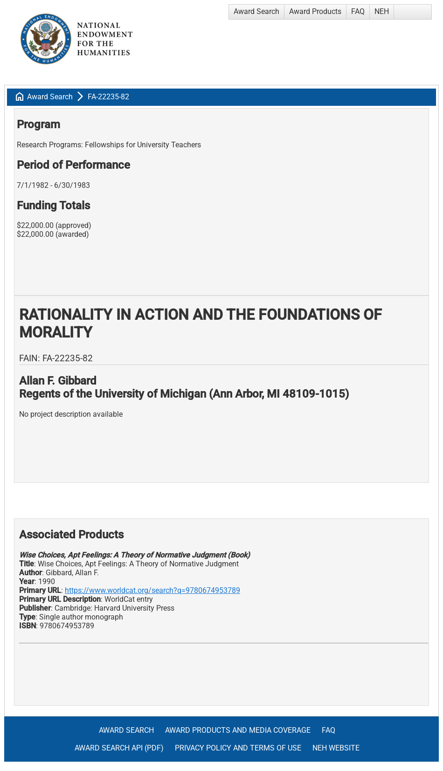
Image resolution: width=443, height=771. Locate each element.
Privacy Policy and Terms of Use (238, 747)
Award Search (256, 11)
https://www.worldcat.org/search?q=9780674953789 (152, 590)
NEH (381, 11)
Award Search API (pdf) (119, 747)
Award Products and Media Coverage (238, 730)
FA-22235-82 (108, 96)
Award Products (315, 11)
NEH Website (336, 747)
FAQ (358, 11)
